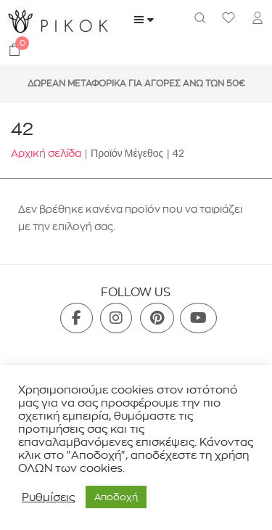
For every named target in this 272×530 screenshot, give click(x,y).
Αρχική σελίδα (46, 153)
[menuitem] (257, 19)
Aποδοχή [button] (116, 496)
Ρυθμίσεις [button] (48, 497)
